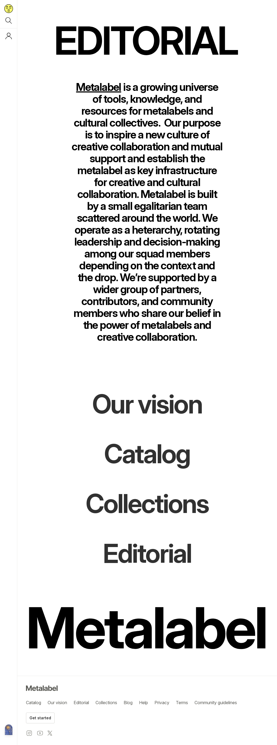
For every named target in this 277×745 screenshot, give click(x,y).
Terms (182, 702)
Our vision (57, 702)
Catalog (33, 702)
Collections (106, 702)
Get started (40, 718)
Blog (128, 702)
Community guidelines (215, 702)
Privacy (161, 702)
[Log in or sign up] (8, 36)
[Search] (8, 20)
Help (143, 702)
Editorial (81, 702)
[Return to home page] (8, 8)
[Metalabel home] (8, 730)
